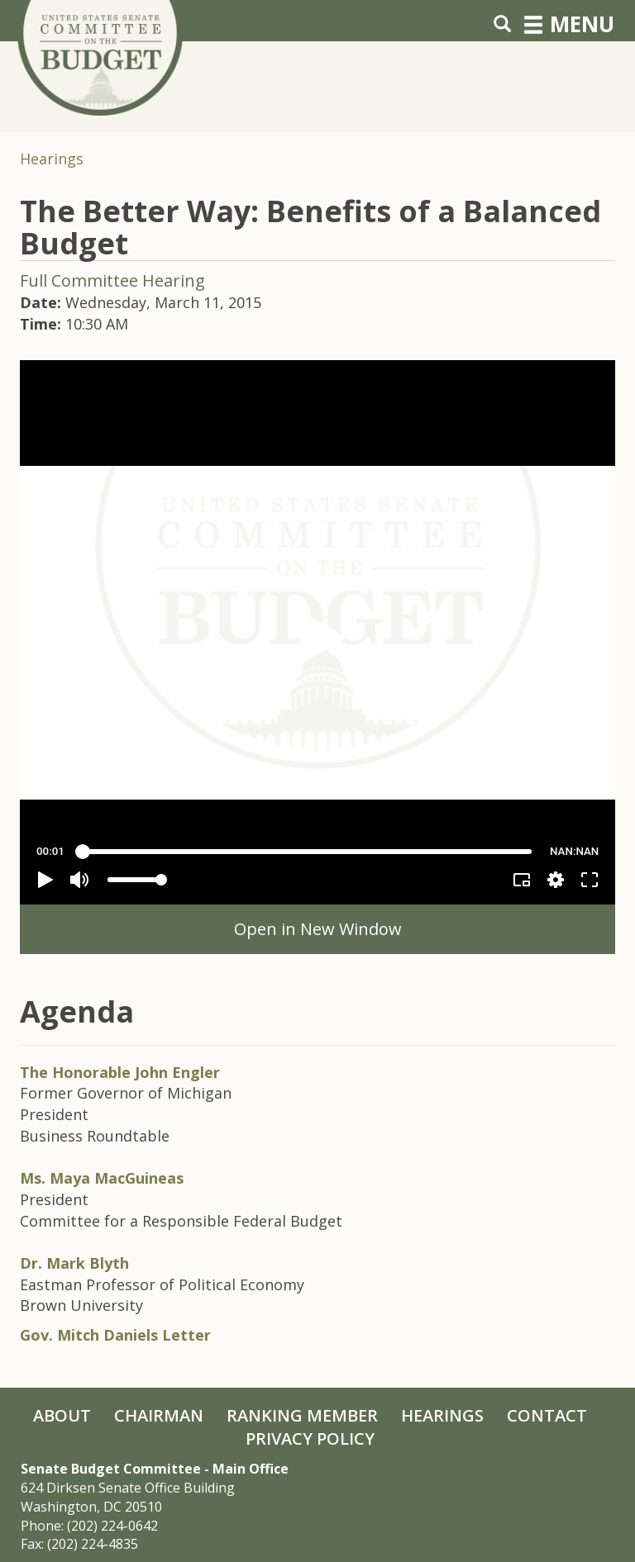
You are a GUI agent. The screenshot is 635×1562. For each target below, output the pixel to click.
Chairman (158, 1415)
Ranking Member (302, 1415)
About (62, 1415)
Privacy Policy (310, 1438)
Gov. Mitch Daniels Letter (115, 1335)
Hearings (52, 159)
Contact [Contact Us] (547, 1415)
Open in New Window (318, 929)
